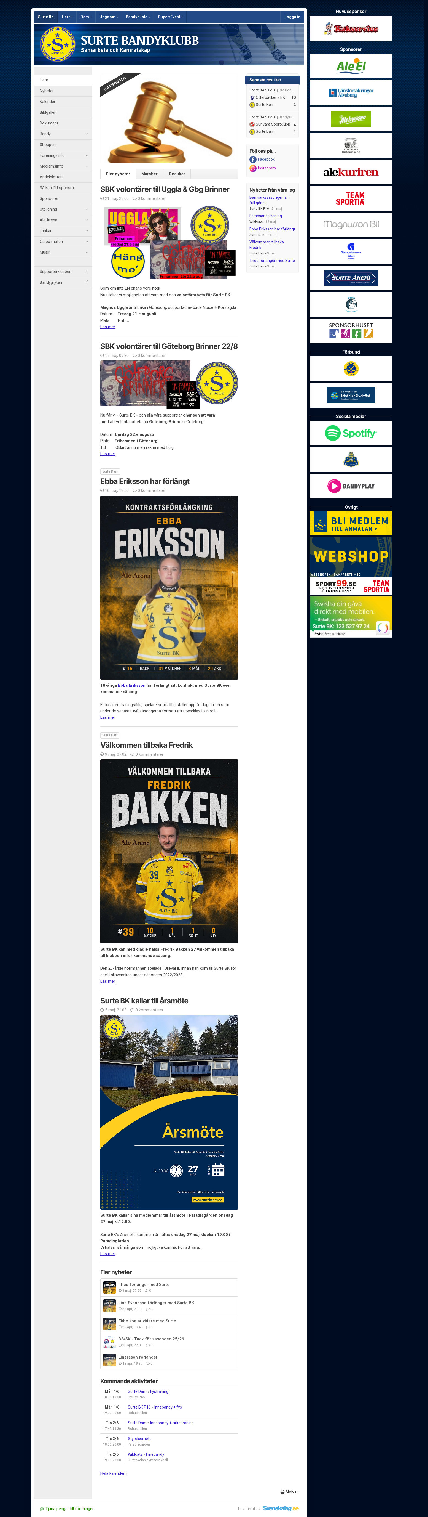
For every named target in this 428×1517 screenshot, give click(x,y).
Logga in (292, 17)
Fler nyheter (118, 173)
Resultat (177, 173)
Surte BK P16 (139, 1407)
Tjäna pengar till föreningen (67, 1508)
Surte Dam (137, 1391)
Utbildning (64, 209)
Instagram (262, 168)
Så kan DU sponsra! (57, 187)
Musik (64, 252)
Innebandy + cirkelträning (172, 1423)
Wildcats (135, 1454)
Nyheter (47, 91)
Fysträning (159, 1391)
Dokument (49, 123)
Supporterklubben (64, 271)
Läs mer (107, 326)
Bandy (64, 134)
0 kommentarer (149, 198)
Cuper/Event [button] (170, 17)
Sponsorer (49, 198)
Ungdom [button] (109, 17)
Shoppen (48, 144)
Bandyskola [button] (138, 17)
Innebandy (155, 1454)
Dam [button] (86, 17)
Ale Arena (64, 220)
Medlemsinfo (64, 166)
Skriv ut (290, 1491)
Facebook (262, 159)
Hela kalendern (113, 1473)
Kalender (47, 101)
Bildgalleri (48, 112)
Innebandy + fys (168, 1407)
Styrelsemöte (140, 1438)
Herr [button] (67, 17)
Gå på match (64, 242)
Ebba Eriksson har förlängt (272, 229)
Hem (44, 80)
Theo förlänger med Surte (272, 260)
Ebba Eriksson (132, 685)
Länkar (64, 231)
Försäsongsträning (265, 216)
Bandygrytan (64, 282)
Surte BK (46, 17)
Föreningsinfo (64, 155)
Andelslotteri (51, 177)
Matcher (149, 173)
